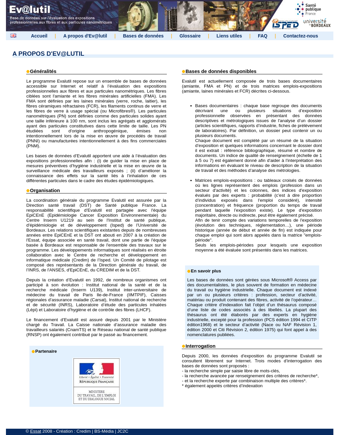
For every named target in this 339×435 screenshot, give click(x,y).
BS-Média (104, 431)
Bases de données (143, 35)
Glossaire (190, 35)
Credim (83, 431)
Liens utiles (229, 35)
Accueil (39, 35)
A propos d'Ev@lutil (85, 35)
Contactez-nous (300, 35)
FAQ (262, 35)
